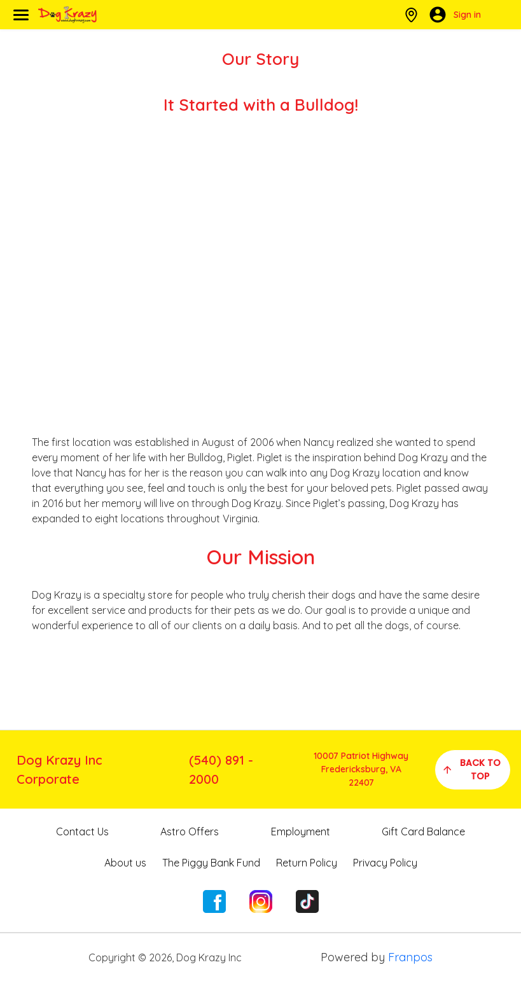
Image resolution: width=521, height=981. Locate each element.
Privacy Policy (385, 862)
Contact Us (82, 831)
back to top (471, 769)
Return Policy (306, 862)
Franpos (410, 957)
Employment (300, 831)
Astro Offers (189, 831)
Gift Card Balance (423, 831)
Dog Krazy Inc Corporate (59, 769)
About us (125, 862)
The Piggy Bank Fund (211, 862)
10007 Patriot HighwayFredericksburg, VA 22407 (361, 769)
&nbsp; (261, 274)
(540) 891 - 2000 (221, 769)
